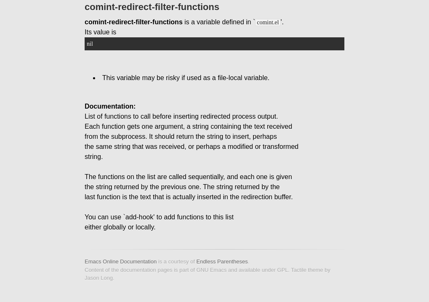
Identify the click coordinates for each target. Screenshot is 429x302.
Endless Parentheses (222, 261)
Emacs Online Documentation (121, 261)
